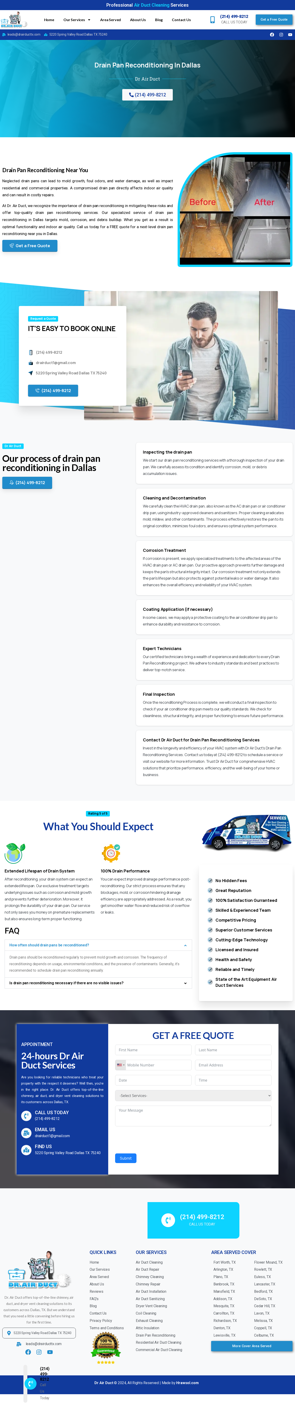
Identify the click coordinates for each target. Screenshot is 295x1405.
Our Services (77, 20)
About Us (138, 19)
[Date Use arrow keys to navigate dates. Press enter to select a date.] (153, 1080)
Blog (159, 19)
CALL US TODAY (51, 1112)
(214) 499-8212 (234, 16)
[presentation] (150, 1140)
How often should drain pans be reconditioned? (49, 945)
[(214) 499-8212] (212, 19)
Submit (126, 1158)
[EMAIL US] (26, 1133)
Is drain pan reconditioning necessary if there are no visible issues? (66, 983)
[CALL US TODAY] (26, 1116)
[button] (98, 945)
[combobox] (120, 1065)
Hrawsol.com (187, 1383)
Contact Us (181, 19)
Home (49, 19)
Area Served (110, 19)
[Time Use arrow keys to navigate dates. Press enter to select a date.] (233, 1080)
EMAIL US (45, 1129)
